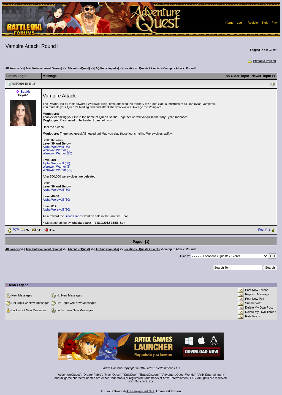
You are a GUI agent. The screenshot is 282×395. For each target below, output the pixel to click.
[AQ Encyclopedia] (106, 68)
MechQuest (112, 374)
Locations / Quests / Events (142, 68)
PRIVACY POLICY (141, 381)
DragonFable (92, 374)
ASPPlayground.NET (140, 391)
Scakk (25, 92)
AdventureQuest (69, 374)
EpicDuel (130, 374)
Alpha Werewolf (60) (56, 199)
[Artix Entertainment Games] (43, 68)
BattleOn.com (149, 374)
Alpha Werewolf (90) (56, 209)
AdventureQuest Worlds (178, 374)
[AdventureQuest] (78, 68)
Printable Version (261, 60)
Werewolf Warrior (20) (57, 153)
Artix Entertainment (211, 374)
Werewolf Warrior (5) (56, 150)
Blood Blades (74, 216)
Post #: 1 (264, 229)
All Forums (12, 68)
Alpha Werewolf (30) (56, 146)
